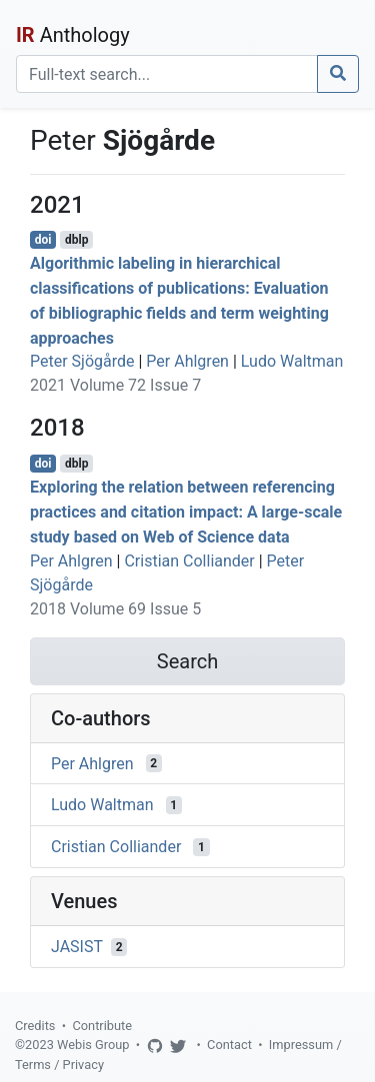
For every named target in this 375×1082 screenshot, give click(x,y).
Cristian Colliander (189, 560)
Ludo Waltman (292, 361)
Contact (229, 1044)
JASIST (77, 946)
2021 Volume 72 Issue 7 (115, 385)
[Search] (167, 74)
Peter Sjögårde (82, 361)
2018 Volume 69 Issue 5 (115, 608)
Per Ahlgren (187, 361)
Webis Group (93, 1044)
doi (43, 240)
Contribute (102, 1025)
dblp (76, 240)
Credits (35, 1025)
